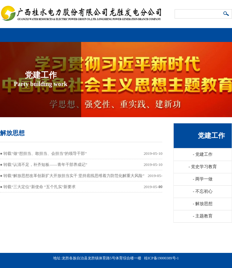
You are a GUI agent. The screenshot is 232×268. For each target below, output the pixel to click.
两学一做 (203, 179)
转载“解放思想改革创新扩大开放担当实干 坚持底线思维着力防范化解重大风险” (73, 175)
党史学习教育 (202, 166)
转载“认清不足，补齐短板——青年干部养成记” (45, 164)
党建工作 (203, 154)
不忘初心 (203, 191)
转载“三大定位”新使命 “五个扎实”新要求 (39, 186)
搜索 (226, 14)
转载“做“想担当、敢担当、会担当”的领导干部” (45, 153)
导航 (226, 32)
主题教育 (203, 216)
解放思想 (203, 203)
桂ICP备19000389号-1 (161, 258)
